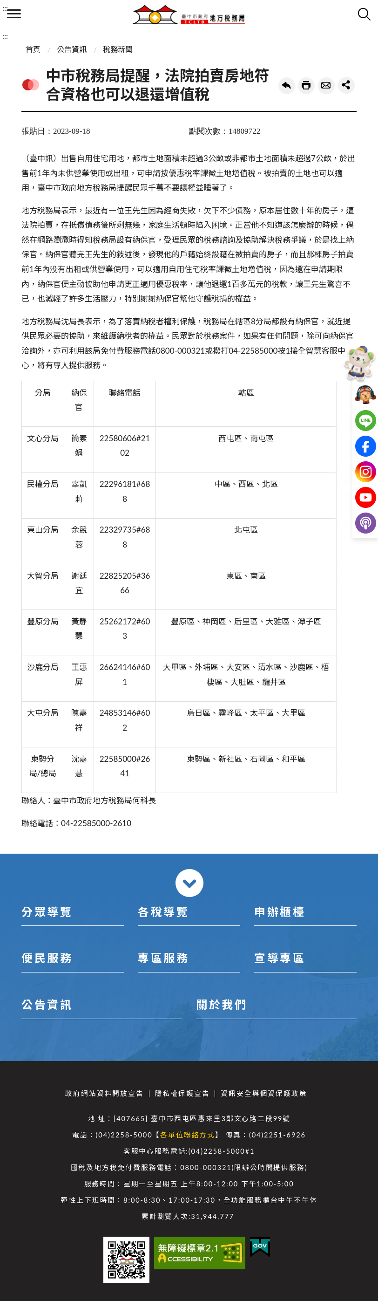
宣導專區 (279, 958)
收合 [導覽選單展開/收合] (189, 883)
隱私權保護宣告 (182, 1093)
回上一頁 (286, 85)
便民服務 (47, 958)
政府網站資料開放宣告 (104, 1093)
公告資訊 (72, 49)
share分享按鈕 (346, 85)
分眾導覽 (47, 911)
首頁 (33, 49)
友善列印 (306, 85)
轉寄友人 (326, 85)
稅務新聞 (118, 49)
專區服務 (163, 958)
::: (5, 7)
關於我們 (221, 1004)
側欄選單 (14, 13)
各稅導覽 (163, 911)
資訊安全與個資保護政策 (264, 1093)
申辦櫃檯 (279, 911)
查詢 (364, 14)
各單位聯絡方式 (187, 1135)
